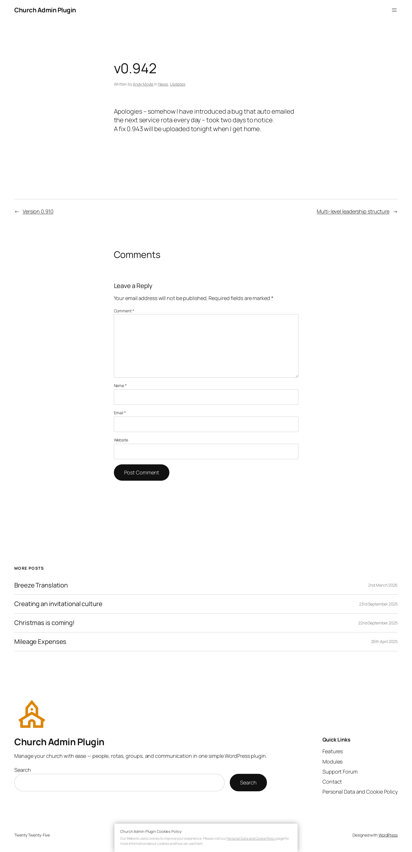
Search (22, 769)
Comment (124, 310)
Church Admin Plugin (45, 10)
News (163, 84)
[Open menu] (394, 10)
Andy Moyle (143, 84)
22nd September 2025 (378, 623)
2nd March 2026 (383, 585)
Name (120, 385)
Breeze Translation (41, 585)
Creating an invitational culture (58, 604)
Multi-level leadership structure (353, 211)
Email (120, 412)
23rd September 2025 (378, 604)
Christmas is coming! (44, 622)
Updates (177, 84)
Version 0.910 (38, 211)
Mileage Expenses (40, 641)
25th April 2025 (384, 641)
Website (121, 440)
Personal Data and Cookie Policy (251, 838)
